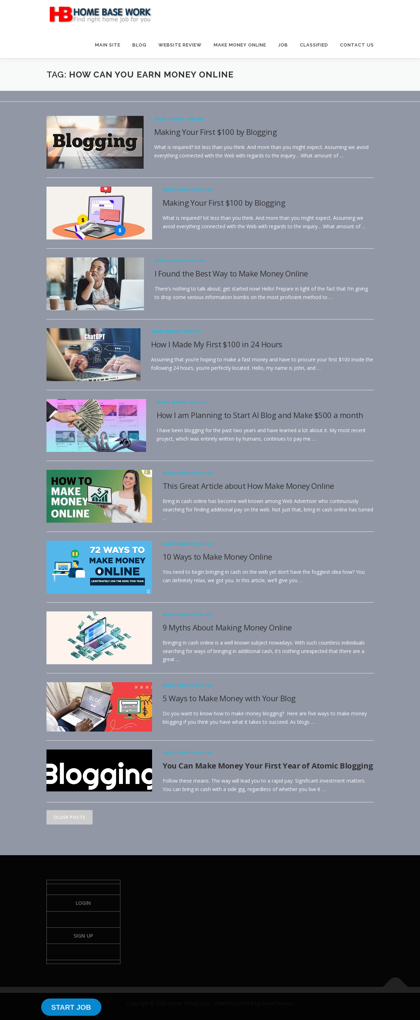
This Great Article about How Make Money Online (248, 485)
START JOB (71, 1007)
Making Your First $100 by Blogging (215, 131)
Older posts (70, 817)
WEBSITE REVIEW (180, 45)
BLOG (139, 45)
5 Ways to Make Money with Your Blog (229, 698)
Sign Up (83, 935)
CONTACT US (357, 45)
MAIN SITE (107, 45)
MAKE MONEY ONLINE (240, 45)
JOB (283, 45)
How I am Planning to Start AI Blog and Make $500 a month (260, 415)
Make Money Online (179, 119)
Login (83, 903)
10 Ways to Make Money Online (217, 556)
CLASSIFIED (314, 45)
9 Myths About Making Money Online (227, 627)
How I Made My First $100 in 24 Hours (216, 344)
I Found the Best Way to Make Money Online (231, 273)
